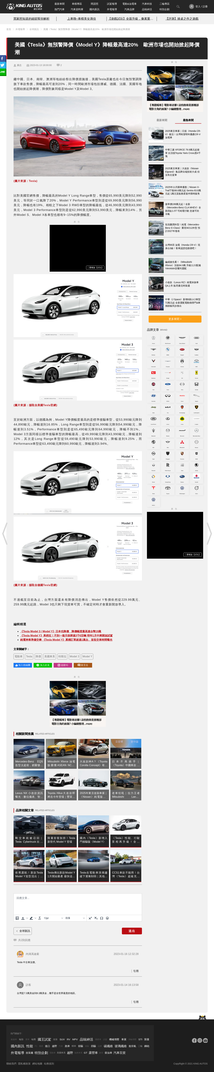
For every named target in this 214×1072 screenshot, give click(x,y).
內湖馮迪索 (32, 954)
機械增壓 (114, 1039)
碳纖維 (108, 1046)
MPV (75, 1039)
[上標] (90, 918)
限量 (146, 1039)
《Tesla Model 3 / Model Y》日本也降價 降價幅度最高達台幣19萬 (60, 631)
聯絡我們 (11, 1063)
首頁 (8, 29)
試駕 (105, 1039)
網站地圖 (37, 1063)
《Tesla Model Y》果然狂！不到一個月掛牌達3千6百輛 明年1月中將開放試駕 (66, 635)
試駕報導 (112, 3)
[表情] (107, 918)
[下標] (96, 918)
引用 (136, 971)
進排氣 (132, 1046)
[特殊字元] (101, 918)
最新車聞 (60, 3)
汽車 (61, 1046)
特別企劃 (164, 9)
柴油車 (108, 1052)
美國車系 (49, 656)
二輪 (140, 1046)
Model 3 (74, 656)
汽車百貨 (120, 1052)
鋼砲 (146, 1046)
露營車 (93, 1052)
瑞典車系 (78, 1053)
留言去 (83, 665)
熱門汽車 (60, 9)
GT (85, 1052)
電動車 (19, 656)
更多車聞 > (175, 319)
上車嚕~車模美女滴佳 (81, 18)
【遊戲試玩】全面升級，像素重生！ (131, 18)
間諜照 (94, 3)
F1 (36, 1046)
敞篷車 (14, 1039)
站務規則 (49, 1063)
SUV (62, 1039)
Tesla (29, 656)
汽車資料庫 (77, 9)
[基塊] (75, 918)
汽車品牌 (129, 9)
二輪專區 (164, 3)
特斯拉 (62, 656)
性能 (29, 1046)
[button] (24, 918)
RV (68, 1039)
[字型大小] (53, 918)
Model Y (87, 656)
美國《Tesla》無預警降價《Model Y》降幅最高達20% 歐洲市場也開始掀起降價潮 (86, 29)
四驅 (93, 1046)
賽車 (27, 1039)
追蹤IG (63, 665)
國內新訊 (94, 9)
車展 (123, 1039)
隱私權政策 (24, 1063)
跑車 (67, 1046)
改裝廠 (29, 1052)
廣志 (19, 65)
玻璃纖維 (121, 1046)
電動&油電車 (129, 3)
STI (140, 1039)
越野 (54, 1046)
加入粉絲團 (22, 665)
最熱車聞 (188, 120)
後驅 (87, 1046)
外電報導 (112, 9)
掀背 (101, 1053)
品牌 (100, 1046)
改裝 (55, 1039)
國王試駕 (44, 1039)
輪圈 (33, 1039)
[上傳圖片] (17, 918)
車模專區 (77, 3)
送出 (132, 931)
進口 (47, 1046)
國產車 (98, 1039)
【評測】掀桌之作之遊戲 (181, 18)
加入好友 (43, 665)
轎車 (74, 1046)
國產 (41, 1046)
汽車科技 (147, 3)
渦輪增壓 (132, 1039)
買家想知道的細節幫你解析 (31, 18)
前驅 (80, 1046)
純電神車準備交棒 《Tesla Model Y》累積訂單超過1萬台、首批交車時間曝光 (66, 639)
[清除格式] (39, 918)
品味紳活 (147, 9)
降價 (38, 656)
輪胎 (21, 1039)
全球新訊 (34, 29)
